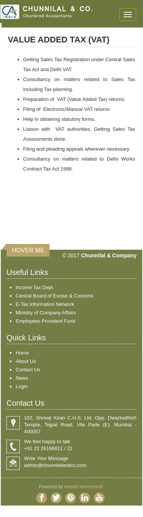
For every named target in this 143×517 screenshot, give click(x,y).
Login (22, 386)
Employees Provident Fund (45, 321)
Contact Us (28, 369)
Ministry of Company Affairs (46, 312)
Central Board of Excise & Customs (54, 296)
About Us (26, 361)
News (22, 378)
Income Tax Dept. (35, 287)
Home (22, 353)
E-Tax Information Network (45, 304)
